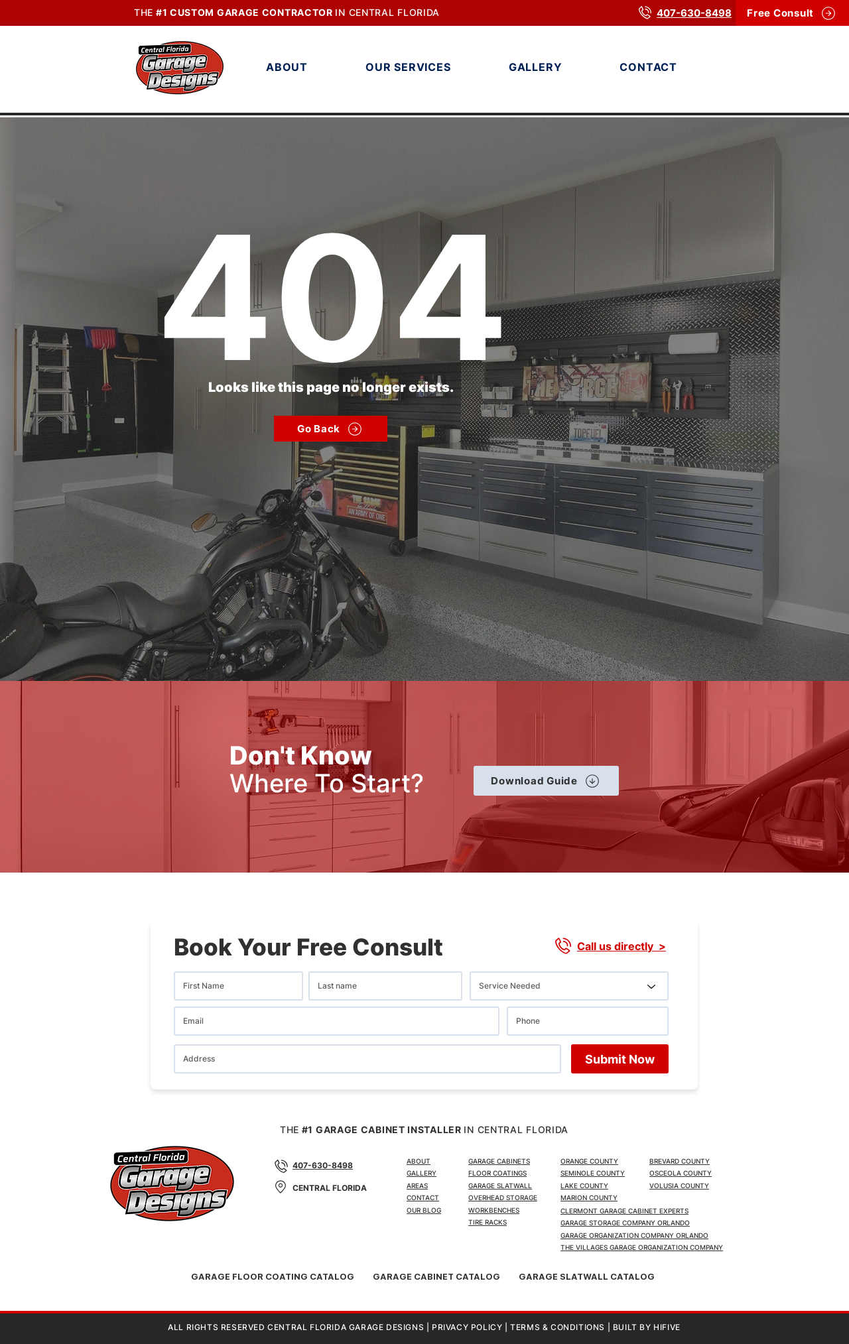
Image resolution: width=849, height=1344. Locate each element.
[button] (431, 67)
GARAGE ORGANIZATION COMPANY (666, 1247)
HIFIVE (667, 1327)
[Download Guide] (546, 781)
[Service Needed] (569, 986)
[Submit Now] (620, 1058)
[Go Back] (330, 429)
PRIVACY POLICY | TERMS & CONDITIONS (518, 1327)
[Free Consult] (792, 13)
